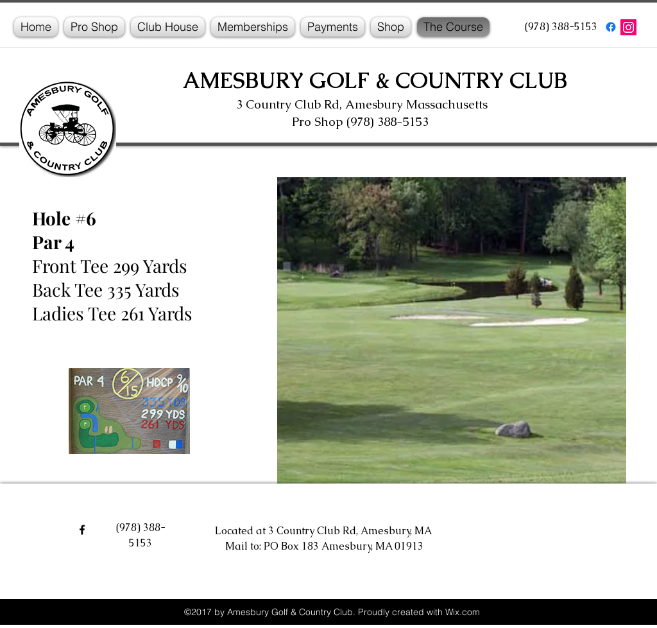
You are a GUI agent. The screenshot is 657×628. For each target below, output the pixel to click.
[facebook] (610, 27)
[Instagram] (628, 27)
